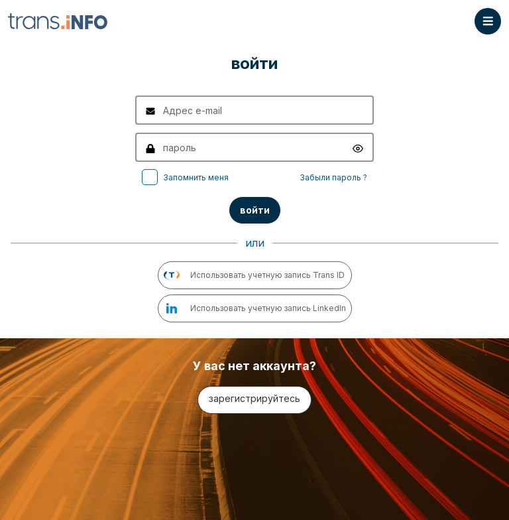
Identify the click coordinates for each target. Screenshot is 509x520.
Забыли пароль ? (333, 177)
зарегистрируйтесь (254, 398)
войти (255, 210)
